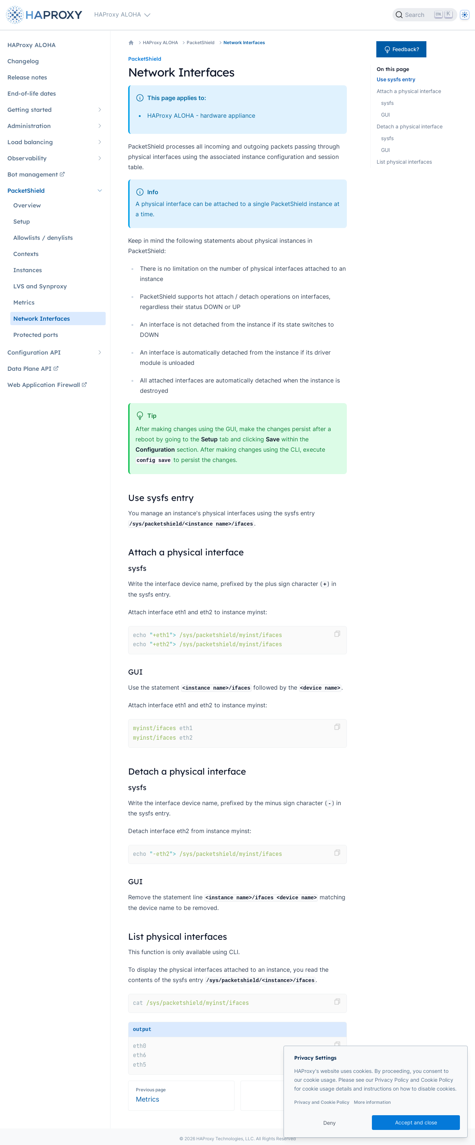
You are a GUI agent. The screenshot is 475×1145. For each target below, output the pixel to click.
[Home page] (45, 15)
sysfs (387, 103)
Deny (329, 1123)
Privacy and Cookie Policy (321, 1102)
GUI (385, 114)
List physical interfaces (404, 162)
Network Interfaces (244, 42)
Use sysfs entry (396, 79)
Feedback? (401, 49)
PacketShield (201, 42)
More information (372, 1102)
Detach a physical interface (410, 126)
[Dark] (464, 14)
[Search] (425, 14)
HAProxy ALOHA (160, 42)
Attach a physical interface (409, 91)
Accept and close (416, 1122)
